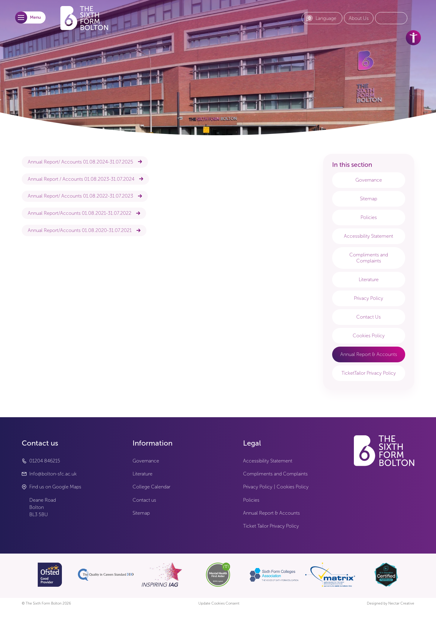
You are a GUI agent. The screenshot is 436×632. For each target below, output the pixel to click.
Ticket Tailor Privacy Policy (271, 526)
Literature (369, 279)
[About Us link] (359, 18)
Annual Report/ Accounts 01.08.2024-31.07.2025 (80, 161)
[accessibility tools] (413, 37)
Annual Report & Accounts (368, 354)
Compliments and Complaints (368, 257)
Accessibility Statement (368, 236)
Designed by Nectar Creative (390, 603)
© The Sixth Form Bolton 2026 (46, 603)
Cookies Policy (369, 335)
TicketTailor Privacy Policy (368, 373)
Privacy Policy (368, 298)
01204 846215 (44, 460)
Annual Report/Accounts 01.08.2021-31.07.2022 (79, 213)
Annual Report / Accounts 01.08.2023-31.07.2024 (81, 179)
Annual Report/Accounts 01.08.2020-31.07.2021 (80, 230)
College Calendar (151, 486)
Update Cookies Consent (218, 603)
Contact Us (368, 316)
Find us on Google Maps (55, 486)
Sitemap (368, 198)
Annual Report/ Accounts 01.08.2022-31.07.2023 (80, 195)
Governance (368, 180)
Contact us (144, 500)
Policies (369, 217)
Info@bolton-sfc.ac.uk (53, 473)
